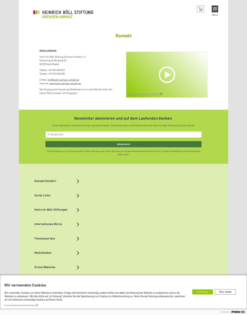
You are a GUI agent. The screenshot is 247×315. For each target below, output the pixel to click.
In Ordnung (202, 291)
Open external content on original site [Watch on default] (144, 94)
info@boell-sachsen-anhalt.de (63, 80)
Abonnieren (123, 144)
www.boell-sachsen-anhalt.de (65, 83)
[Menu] (215, 8)
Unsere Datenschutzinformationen (20, 305)
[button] (200, 8)
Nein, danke (225, 291)
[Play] (168, 74)
